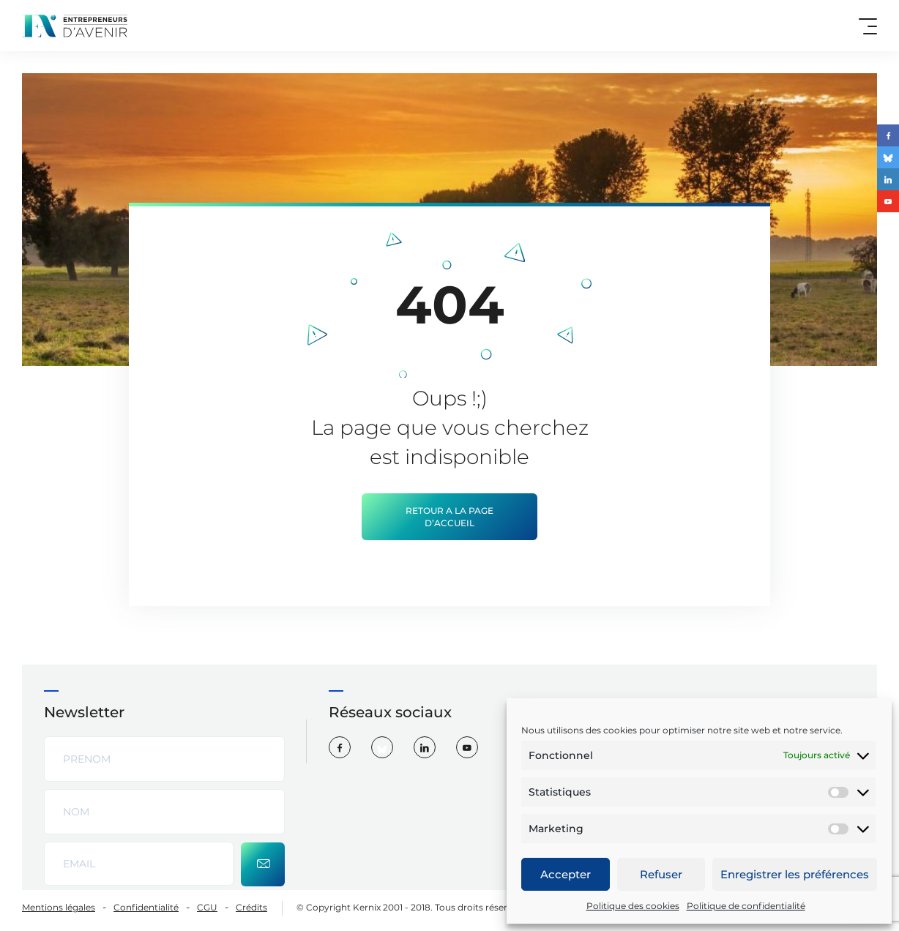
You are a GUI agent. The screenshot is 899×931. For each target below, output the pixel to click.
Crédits (251, 907)
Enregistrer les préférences (794, 874)
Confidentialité (146, 907)
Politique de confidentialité (746, 905)
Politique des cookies (632, 905)
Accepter (565, 874)
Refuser (661, 874)
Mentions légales (58, 907)
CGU (207, 907)
